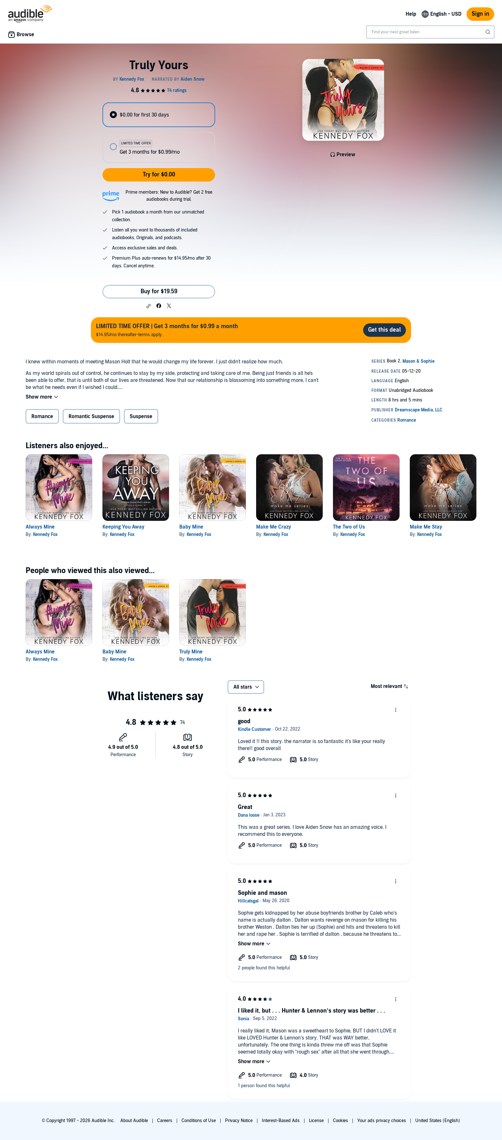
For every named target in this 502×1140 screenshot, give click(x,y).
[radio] (158, 114)
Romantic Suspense (91, 416)
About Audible (134, 1120)
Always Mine (40, 527)
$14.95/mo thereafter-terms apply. (167, 329)
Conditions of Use (199, 1120)
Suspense (141, 416)
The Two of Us (349, 527)
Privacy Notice (239, 1120)
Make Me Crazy (273, 527)
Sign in (480, 14)
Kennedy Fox (45, 534)
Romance (42, 416)
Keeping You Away (123, 527)
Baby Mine (191, 527)
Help (411, 14)
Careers (164, 1120)
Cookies (340, 1120)
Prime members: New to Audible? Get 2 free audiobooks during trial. (168, 196)
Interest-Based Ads (281, 1120)
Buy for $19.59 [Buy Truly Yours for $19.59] (159, 291)
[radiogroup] (158, 132)
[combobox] (430, 32)
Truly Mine (191, 652)
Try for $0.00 (159, 174)
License (316, 1120)
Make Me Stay (426, 527)
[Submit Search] (488, 32)
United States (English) (437, 1120)
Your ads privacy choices (381, 1120)
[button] (148, 306)
